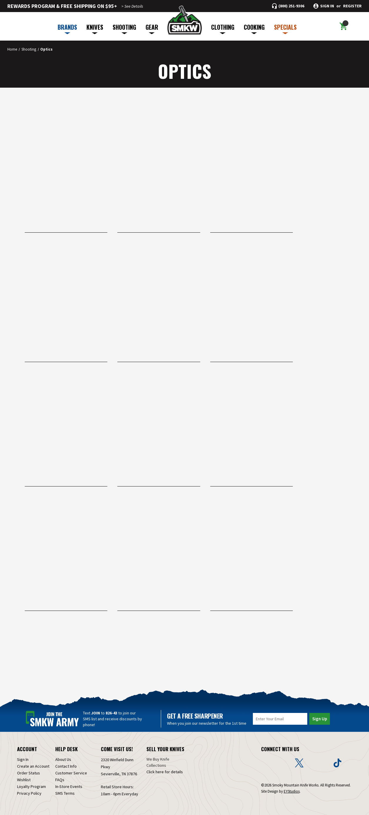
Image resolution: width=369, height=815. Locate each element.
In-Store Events (68, 786)
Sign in (327, 6)
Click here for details (164, 771)
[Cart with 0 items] (343, 26)
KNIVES (94, 28)
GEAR (152, 28)
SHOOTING (124, 28)
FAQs (59, 779)
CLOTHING (222, 28)
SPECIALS (285, 28)
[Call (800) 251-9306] (288, 6)
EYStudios (292, 791)
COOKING (254, 28)
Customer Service (71, 773)
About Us (63, 759)
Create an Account (33, 766)
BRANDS (67, 28)
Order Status (28, 773)
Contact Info (66, 766)
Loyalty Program (31, 786)
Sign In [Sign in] (23, 759)
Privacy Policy (29, 793)
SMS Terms (65, 793)
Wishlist (24, 779)
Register (352, 6)
